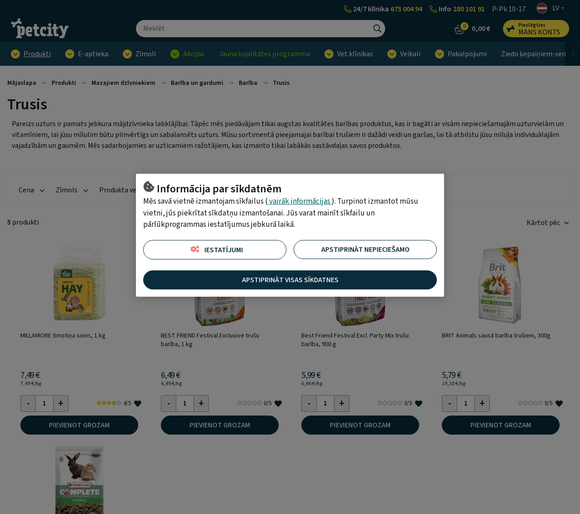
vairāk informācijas (300, 201)
